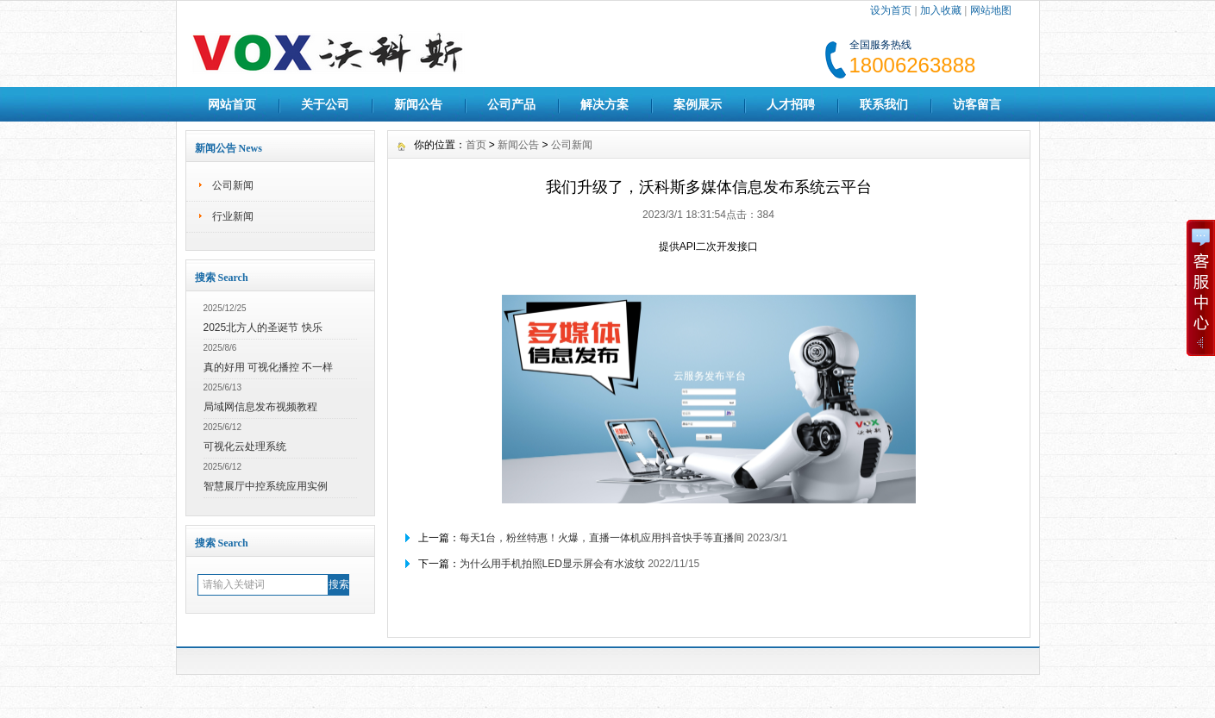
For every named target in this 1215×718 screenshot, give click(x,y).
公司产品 (511, 104)
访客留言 (977, 104)
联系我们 (884, 104)
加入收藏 (940, 10)
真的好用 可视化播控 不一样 (269, 367)
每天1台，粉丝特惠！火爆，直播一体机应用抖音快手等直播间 (602, 538)
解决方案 (604, 104)
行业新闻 (233, 216)
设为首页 (890, 10)
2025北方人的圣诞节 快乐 (263, 328)
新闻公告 (418, 104)
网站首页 (232, 104)
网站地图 (990, 10)
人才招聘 (791, 104)
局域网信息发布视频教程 (260, 407)
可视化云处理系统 (245, 446)
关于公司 (325, 104)
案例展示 (697, 104)
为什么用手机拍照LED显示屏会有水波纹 (552, 564)
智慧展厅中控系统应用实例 (266, 486)
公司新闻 (233, 185)
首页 (476, 145)
